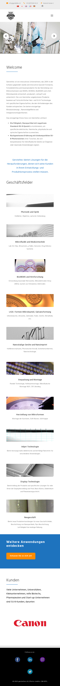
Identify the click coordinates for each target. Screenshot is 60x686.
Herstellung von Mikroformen (30, 414)
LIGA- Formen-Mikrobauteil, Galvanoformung (30, 312)
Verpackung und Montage (30, 380)
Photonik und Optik (30, 212)
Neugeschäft (30, 517)
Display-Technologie (30, 481)
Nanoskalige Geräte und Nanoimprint (30, 345)
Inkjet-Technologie (30, 446)
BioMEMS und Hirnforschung (30, 277)
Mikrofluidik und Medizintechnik (30, 242)
